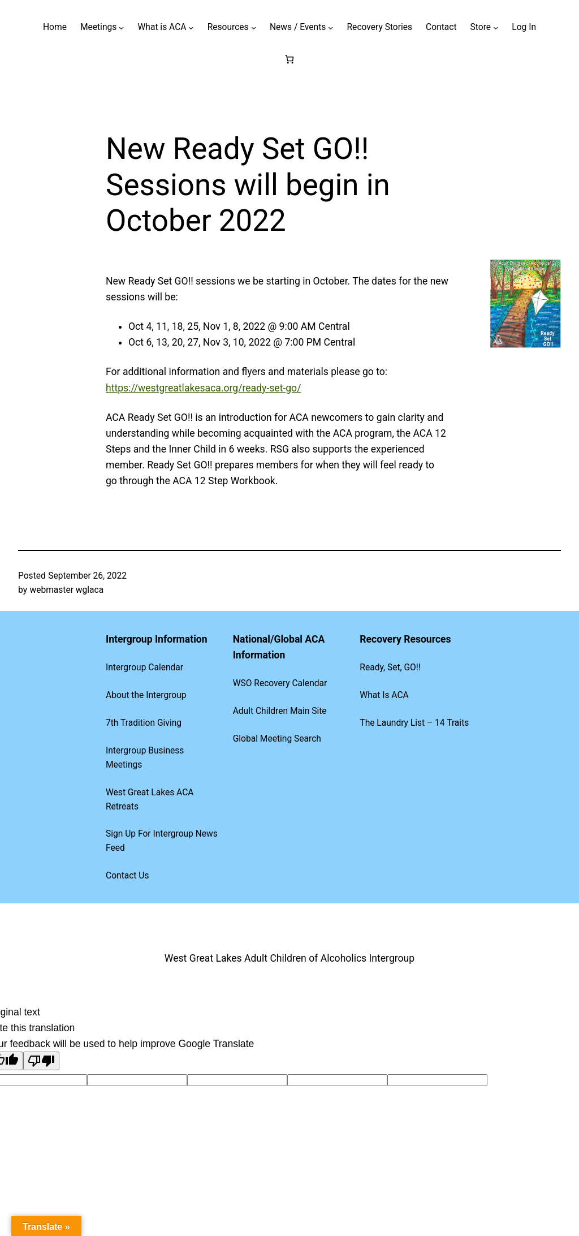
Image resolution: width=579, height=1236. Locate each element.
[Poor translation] (41, 1061)
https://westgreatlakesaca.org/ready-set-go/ (203, 388)
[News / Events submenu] (330, 27)
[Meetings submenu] (121, 27)
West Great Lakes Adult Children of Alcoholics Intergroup (289, 958)
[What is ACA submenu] (190, 27)
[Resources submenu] (253, 27)
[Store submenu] (495, 27)
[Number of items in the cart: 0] (290, 59)
